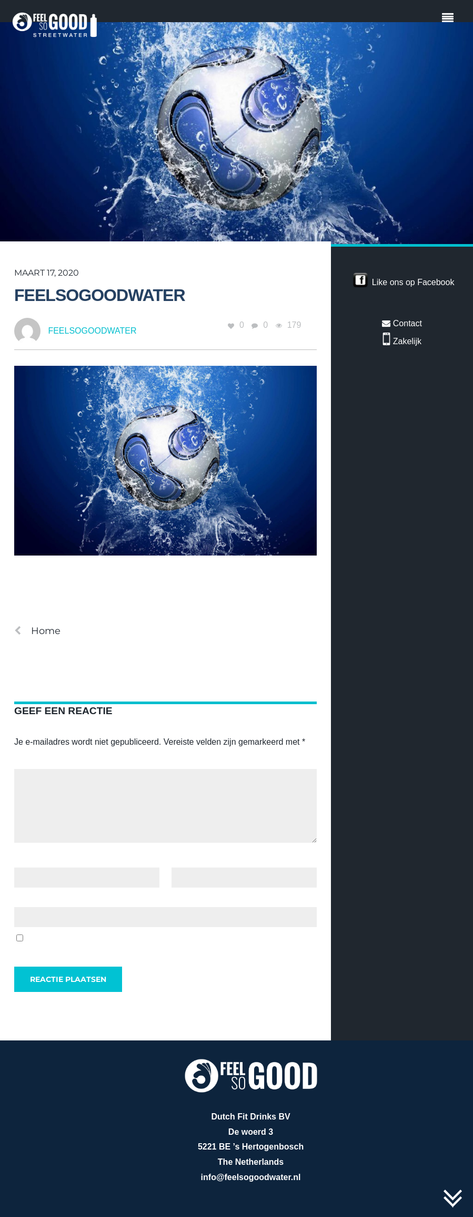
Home (37, 631)
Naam (28, 859)
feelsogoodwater (99, 295)
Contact (402, 323)
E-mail (186, 859)
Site (21, 898)
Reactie (31, 761)
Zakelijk (402, 341)
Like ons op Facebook (413, 282)
